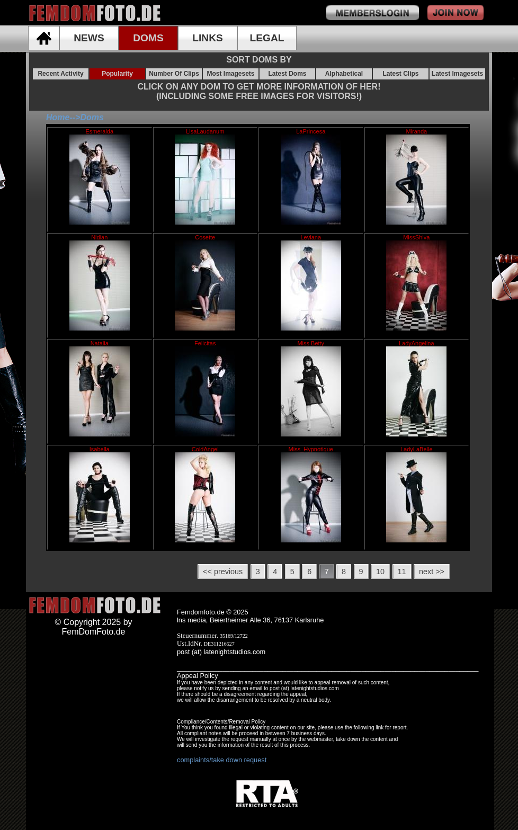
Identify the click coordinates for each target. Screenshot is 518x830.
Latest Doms (287, 73)
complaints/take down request (221, 760)
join (455, 12)
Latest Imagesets (457, 73)
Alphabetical (344, 73)
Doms (91, 117)
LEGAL (266, 37)
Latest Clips (400, 73)
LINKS (207, 37)
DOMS (148, 37)
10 (380, 571)
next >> (431, 571)
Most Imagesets (230, 73)
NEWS (89, 37)
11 (402, 571)
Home (57, 117)
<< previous (223, 571)
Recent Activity (60, 73)
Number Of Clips (174, 73)
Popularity (117, 73)
